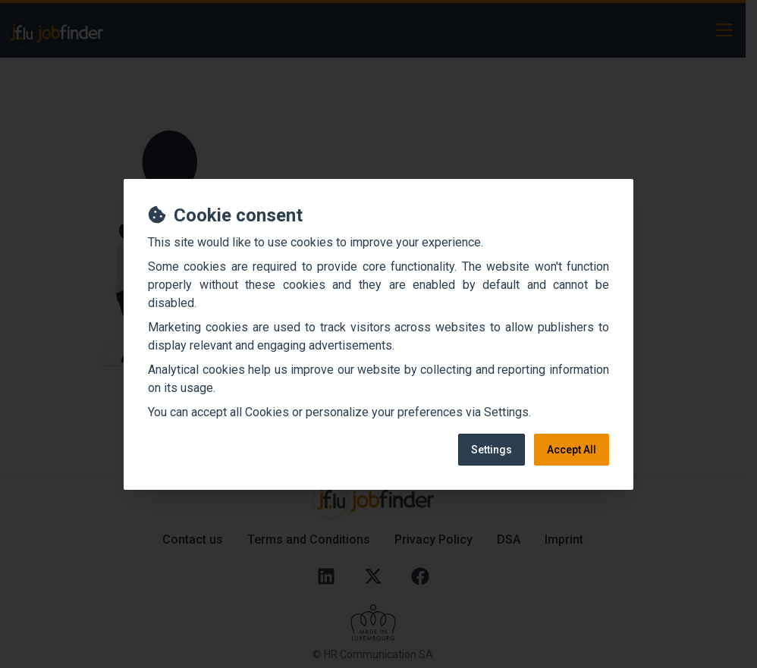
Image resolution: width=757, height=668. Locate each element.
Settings (491, 450)
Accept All (571, 450)
